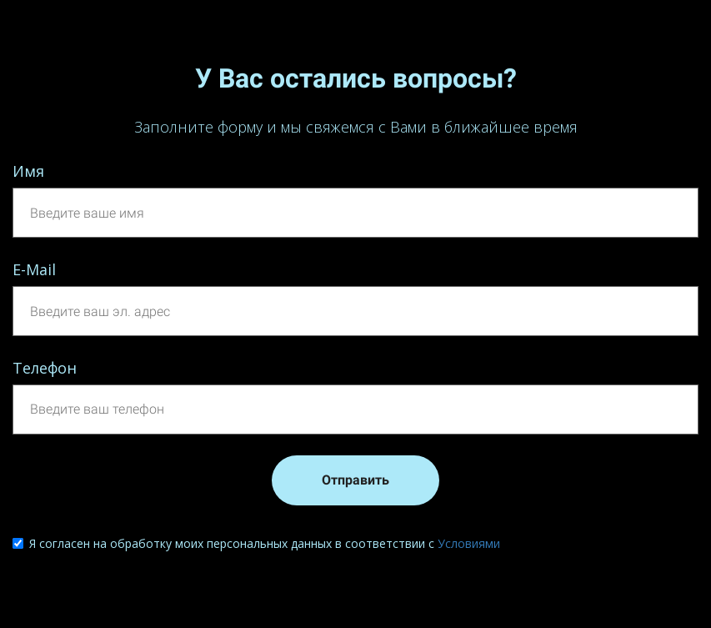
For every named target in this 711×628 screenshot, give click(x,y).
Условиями (469, 543)
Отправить (355, 480)
